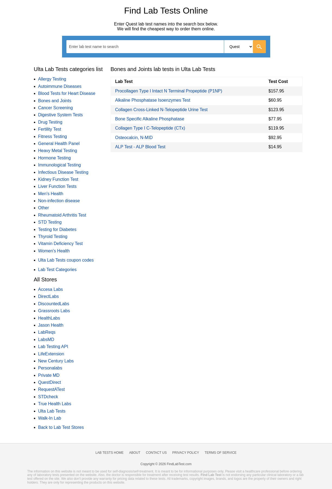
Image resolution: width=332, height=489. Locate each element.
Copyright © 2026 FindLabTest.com (165, 464)
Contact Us (156, 453)
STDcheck (48, 396)
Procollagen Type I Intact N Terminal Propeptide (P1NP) (168, 91)
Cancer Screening (55, 107)
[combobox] (166, 46)
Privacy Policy (185, 453)
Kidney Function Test (58, 179)
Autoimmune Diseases (60, 86)
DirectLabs (48, 296)
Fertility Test (49, 129)
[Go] (259, 46)
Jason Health (50, 325)
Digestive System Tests (60, 114)
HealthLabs (49, 318)
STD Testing (50, 222)
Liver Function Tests (57, 186)
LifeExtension (51, 354)
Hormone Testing (54, 158)
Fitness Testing (52, 136)
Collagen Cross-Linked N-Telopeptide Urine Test (161, 109)
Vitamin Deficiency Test (60, 243)
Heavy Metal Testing (57, 150)
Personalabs (50, 368)
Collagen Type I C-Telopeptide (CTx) (150, 128)
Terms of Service (221, 453)
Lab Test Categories (57, 269)
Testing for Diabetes (57, 229)
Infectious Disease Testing (63, 172)
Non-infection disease (59, 200)
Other (43, 207)
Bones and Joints (55, 100)
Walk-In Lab (49, 418)
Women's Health (54, 251)
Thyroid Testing (52, 236)
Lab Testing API (53, 346)
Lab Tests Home (109, 453)
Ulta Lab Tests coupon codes (66, 260)
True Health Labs (54, 403)
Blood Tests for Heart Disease (66, 93)
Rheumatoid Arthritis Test (62, 215)
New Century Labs (56, 361)
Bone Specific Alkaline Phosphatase (149, 119)
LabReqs (47, 332)
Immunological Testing (59, 165)
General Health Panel (59, 143)
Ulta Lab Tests (52, 411)
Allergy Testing (52, 79)
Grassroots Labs (54, 310)
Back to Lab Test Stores (61, 427)
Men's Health (50, 193)
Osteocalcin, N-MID (134, 137)
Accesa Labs (50, 289)
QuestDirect (49, 382)
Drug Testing (50, 122)
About (134, 453)
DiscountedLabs (53, 303)
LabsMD (46, 339)
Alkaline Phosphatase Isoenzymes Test (152, 100)
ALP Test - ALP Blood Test (140, 146)
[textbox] (97, 46)
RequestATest (51, 389)
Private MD (49, 375)
